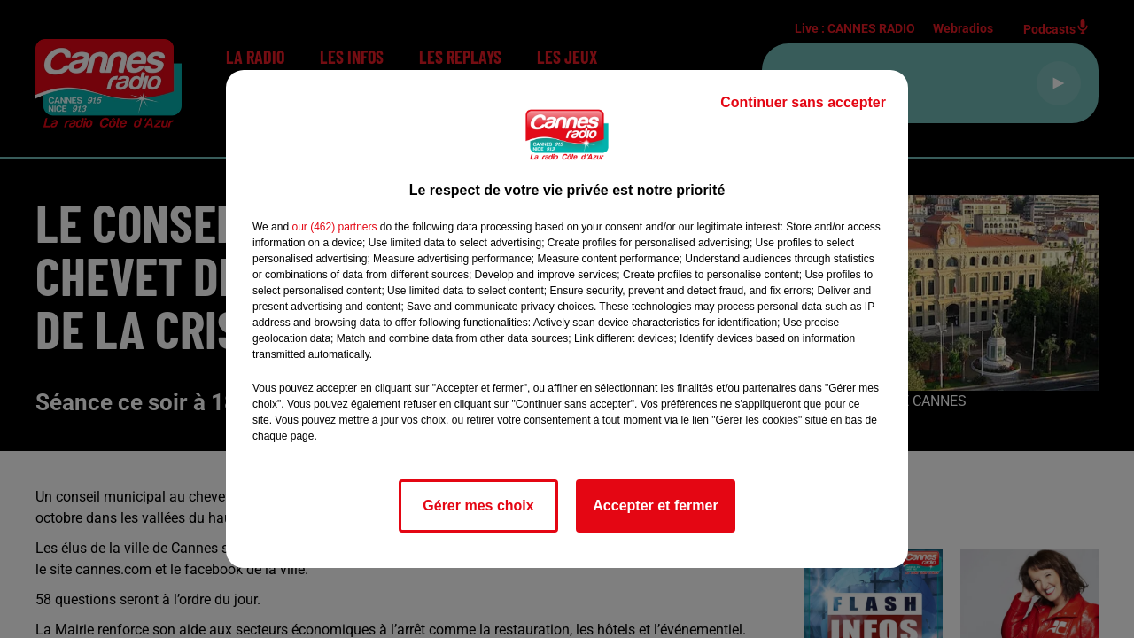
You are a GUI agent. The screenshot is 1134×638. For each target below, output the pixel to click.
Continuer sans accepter (803, 102)
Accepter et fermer (655, 505)
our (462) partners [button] (334, 227)
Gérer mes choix (478, 505)
